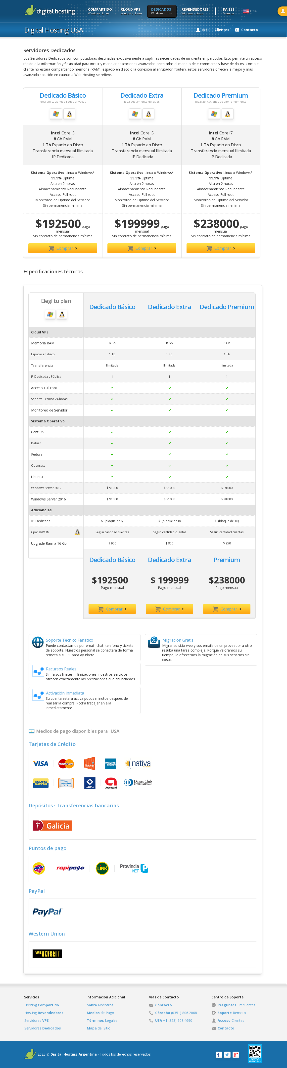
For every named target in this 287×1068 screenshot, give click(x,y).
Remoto (232, 1012)
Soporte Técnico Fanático (62, 642)
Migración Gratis (170, 642)
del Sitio (98, 1028)
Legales (102, 1020)
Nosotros (100, 1005)
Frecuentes (236, 1005)
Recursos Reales (54, 671)
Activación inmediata (58, 695)
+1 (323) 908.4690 (173, 1020)
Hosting (41, 1005)
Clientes (231, 1020)
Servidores (36, 1020)
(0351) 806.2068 (176, 1012)
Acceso (215, 29)
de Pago (100, 1012)
